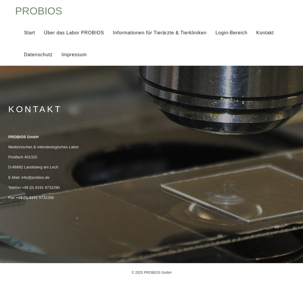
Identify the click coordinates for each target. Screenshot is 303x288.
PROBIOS (38, 11)
